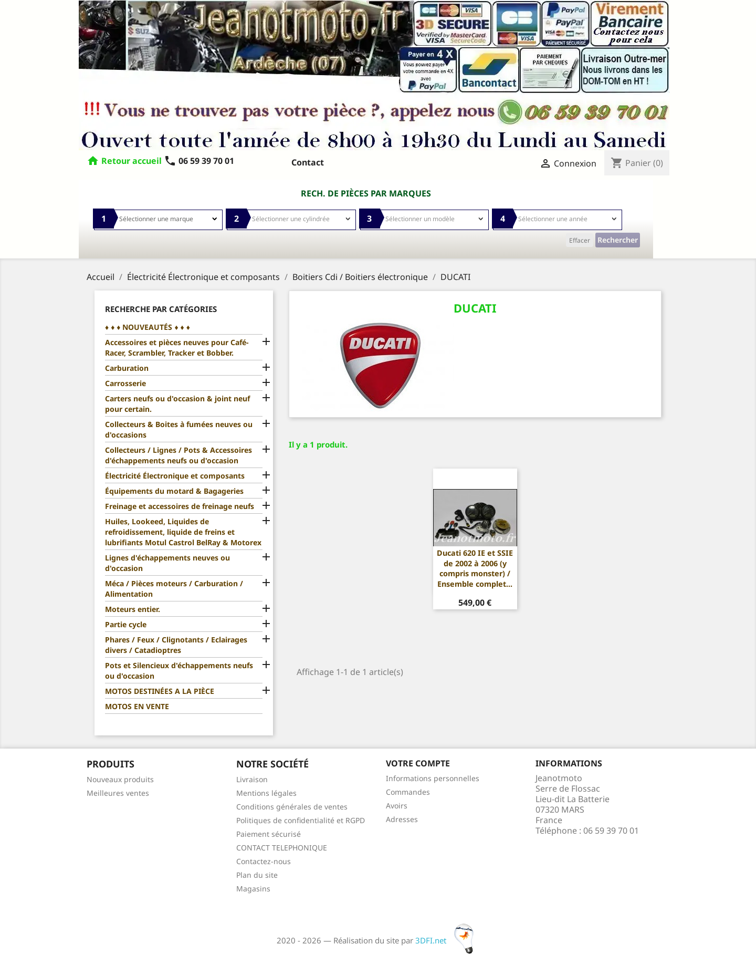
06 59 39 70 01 (199, 161)
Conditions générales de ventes (292, 807)
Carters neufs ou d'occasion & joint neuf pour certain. (177, 403)
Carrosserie (125, 383)
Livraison (252, 779)
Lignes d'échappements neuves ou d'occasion (167, 563)
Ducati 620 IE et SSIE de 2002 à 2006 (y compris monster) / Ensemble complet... (475, 568)
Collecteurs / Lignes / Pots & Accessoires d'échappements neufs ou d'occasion (178, 455)
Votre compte (418, 763)
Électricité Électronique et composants (175, 476)
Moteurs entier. (132, 609)
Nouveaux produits (120, 779)
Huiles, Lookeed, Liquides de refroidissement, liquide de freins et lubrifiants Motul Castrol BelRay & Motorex (183, 531)
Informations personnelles (432, 778)
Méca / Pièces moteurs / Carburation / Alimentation (174, 588)
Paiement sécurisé (268, 834)
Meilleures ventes (118, 793)
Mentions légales (266, 793)
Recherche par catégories (161, 309)
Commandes (408, 792)
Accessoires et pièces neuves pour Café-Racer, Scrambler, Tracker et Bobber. (176, 347)
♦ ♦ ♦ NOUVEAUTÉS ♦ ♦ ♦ (147, 327)
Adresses (402, 819)
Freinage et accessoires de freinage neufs (179, 506)
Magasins (253, 889)
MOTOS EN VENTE (137, 706)
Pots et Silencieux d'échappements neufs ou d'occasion (179, 670)
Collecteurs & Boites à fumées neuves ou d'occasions (179, 429)
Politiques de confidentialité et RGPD (300, 820)
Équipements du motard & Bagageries (174, 491)
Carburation (127, 368)
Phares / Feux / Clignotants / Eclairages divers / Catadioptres (176, 645)
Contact (307, 162)
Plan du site (257, 875)
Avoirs (396, 806)
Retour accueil (131, 161)
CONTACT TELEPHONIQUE (281, 848)
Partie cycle (125, 624)
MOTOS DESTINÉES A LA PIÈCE (159, 691)
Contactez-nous (263, 861)
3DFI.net (447, 940)
